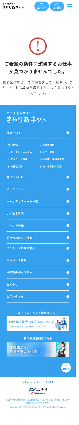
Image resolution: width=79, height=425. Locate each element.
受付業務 (13, 144)
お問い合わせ (38, 297)
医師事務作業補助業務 (52, 159)
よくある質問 (38, 213)
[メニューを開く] (69, 6)
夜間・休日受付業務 (51, 166)
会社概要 (49, 382)
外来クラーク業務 (17, 159)
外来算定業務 (15, 166)
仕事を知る (38, 133)
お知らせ (38, 284)
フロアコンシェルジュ (20, 152)
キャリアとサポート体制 (38, 201)
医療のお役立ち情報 (38, 238)
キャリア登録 (38, 226)
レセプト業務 (47, 152)
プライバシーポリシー (32, 382)
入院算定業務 (47, 144)
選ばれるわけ (38, 177)
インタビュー (38, 189)
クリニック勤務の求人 (38, 248)
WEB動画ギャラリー (38, 272)
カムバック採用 (38, 260)
